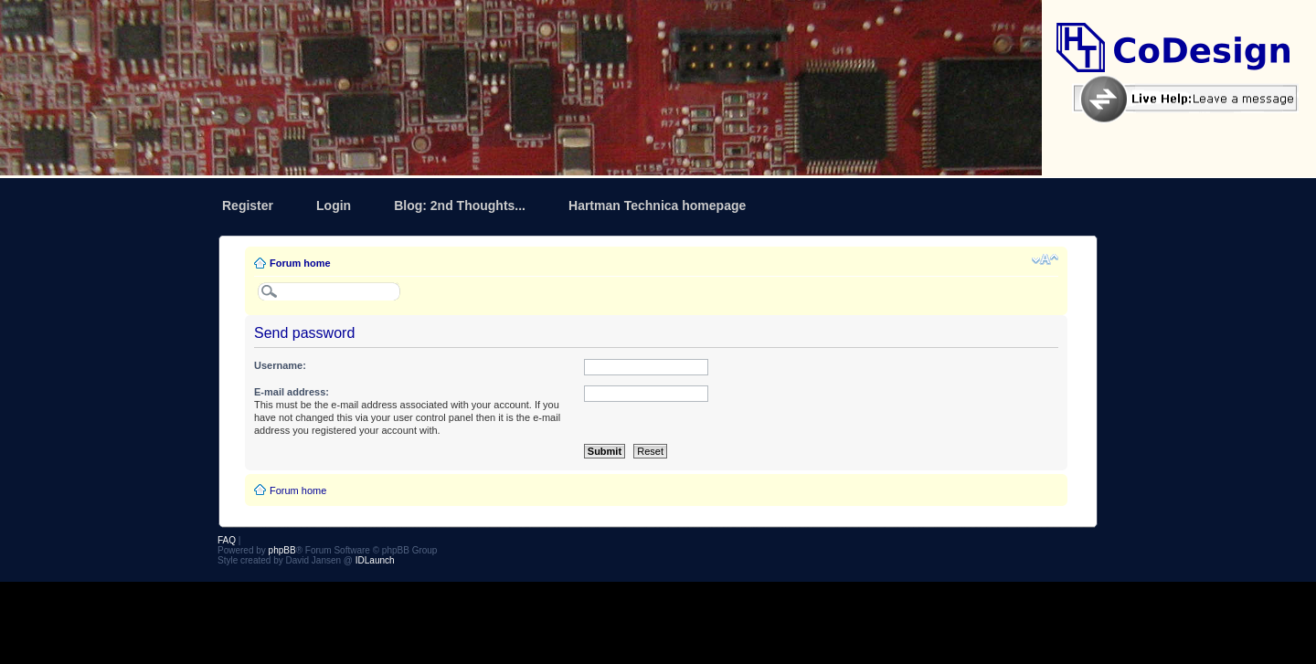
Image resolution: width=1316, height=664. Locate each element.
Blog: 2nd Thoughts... (459, 205)
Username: (280, 365)
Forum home (300, 263)
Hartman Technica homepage (657, 205)
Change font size (1045, 259)
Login (333, 205)
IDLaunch (375, 560)
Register (247, 205)
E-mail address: (291, 391)
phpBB (282, 550)
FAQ (227, 540)
